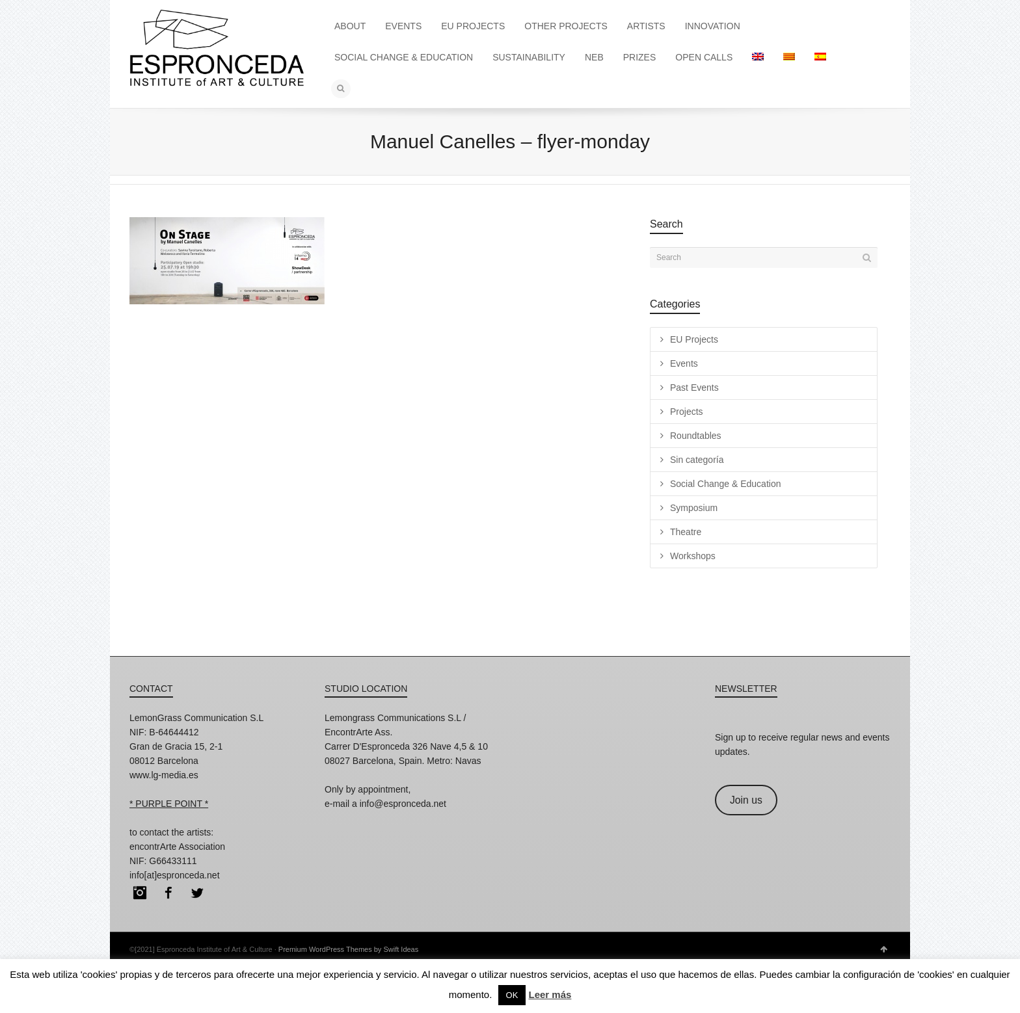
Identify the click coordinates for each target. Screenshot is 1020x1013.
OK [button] (512, 995)
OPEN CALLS (703, 57)
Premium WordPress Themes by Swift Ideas (348, 949)
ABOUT (350, 26)
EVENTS (403, 26)
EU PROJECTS (473, 26)
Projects (686, 411)
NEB (594, 57)
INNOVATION (712, 26)
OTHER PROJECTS (566, 26)
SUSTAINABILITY (528, 57)
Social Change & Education (725, 484)
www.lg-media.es (163, 775)
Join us (746, 800)
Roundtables (695, 435)
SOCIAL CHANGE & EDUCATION (403, 57)
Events (684, 363)
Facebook (168, 892)
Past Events (694, 387)
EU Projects (694, 339)
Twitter (197, 892)
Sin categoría (697, 459)
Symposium (694, 508)
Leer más (549, 994)
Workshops (693, 556)
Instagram (139, 892)
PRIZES (639, 57)
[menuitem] (758, 57)
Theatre (685, 532)
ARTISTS (646, 26)
